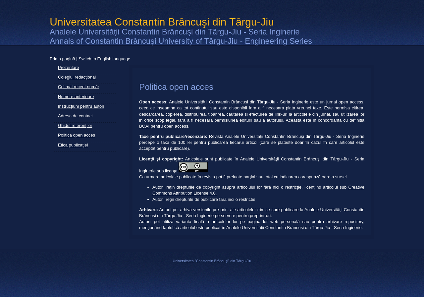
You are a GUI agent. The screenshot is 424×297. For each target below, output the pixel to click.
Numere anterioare (76, 96)
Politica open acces (76, 135)
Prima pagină (62, 58)
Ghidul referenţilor (75, 125)
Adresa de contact (75, 115)
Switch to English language (104, 58)
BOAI (144, 126)
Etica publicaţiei (73, 145)
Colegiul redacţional (77, 77)
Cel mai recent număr (78, 86)
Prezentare (68, 67)
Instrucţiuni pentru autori (81, 106)
